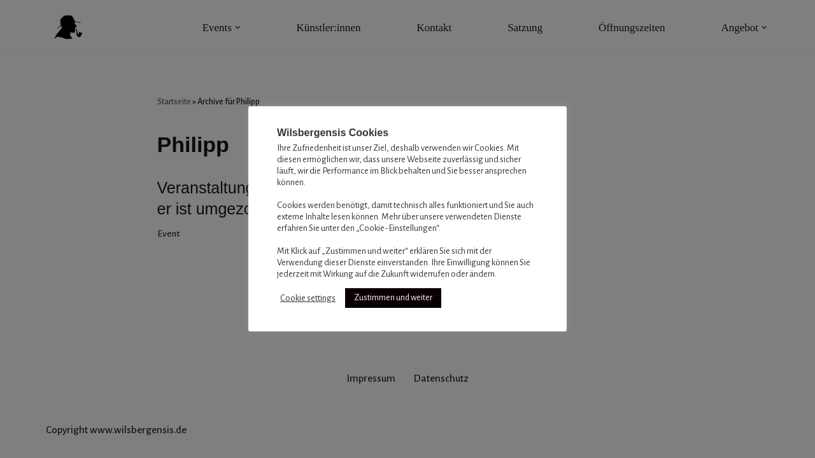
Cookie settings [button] (308, 298)
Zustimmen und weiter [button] (393, 297)
